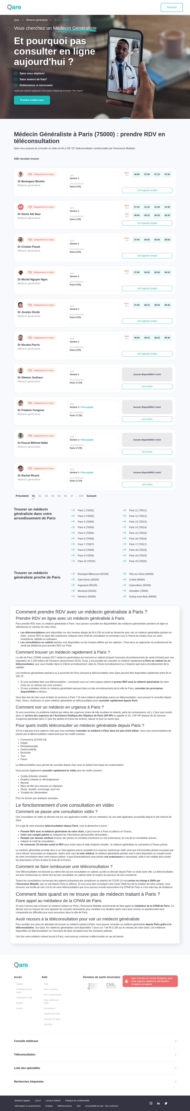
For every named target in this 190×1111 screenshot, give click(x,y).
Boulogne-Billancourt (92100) (93, 574)
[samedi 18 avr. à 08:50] (167, 240)
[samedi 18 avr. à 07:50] (136, 272)
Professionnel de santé (24, 990)
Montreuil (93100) (87, 591)
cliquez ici (104, 719)
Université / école (24, 997)
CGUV (38, 1100)
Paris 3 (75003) (86, 521)
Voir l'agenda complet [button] (147, 190)
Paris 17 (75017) (138, 544)
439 (81, 495)
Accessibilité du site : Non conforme (101, 1106)
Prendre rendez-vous (32, 100)
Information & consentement (28, 1106)
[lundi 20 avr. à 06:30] (167, 215)
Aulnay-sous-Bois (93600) (142, 596)
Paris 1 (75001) (86, 510)
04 (52, 495)
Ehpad (19, 1003)
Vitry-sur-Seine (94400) (141, 574)
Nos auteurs (49, 1008)
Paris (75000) (62, 20)
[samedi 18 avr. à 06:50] (136, 174)
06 (65, 495)
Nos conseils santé (52, 994)
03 (46, 495)
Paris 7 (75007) (86, 544)
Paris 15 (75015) (138, 533)
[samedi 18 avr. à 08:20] (146, 272)
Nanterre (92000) (87, 596)
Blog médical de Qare (51, 1001)
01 (33, 495)
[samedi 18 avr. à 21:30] (167, 207)
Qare (16, 20)
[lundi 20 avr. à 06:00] (136, 215)
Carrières (48, 1024)
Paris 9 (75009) (86, 555)
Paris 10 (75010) (86, 561)
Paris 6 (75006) (86, 538)
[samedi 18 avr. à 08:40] (157, 240)
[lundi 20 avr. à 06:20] (157, 215)
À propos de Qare (52, 1019)
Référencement (65, 1106)
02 (39, 495)
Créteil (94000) (137, 579)
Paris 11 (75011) (138, 510)
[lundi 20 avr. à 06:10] (146, 215)
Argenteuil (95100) (87, 585)
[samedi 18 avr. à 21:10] (146, 207)
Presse (19, 1008)
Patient (19, 984)
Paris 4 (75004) (86, 527)
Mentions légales (22, 1100)
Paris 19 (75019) (138, 555)
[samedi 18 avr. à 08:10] (146, 305)
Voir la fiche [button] (147, 386)
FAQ (46, 984)
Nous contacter (51, 989)
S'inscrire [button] (172, 7)
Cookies (49, 1106)
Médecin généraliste (37, 20)
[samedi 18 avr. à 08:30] (157, 305)
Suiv (91, 496)
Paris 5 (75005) (86, 533)
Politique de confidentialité (77, 1100)
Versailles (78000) (138, 591)
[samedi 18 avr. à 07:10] (157, 174)
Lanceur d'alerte (53, 1100)
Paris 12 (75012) (138, 516)
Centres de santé (52, 1013)
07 (71, 495)
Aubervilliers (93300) (140, 585)
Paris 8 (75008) (86, 550)
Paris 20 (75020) (138, 561)
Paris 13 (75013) (138, 521)
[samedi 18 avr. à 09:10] (167, 272)
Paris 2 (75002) (86, 516)
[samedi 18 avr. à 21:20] (157, 207)
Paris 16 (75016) (138, 538)
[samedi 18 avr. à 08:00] (146, 240)
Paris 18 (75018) (138, 550)
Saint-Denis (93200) (88, 579)
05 (59, 495)
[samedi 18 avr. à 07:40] (136, 240)
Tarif (78, 1106)
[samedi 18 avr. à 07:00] (146, 174)
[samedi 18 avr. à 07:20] (167, 174)
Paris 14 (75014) (138, 527)
